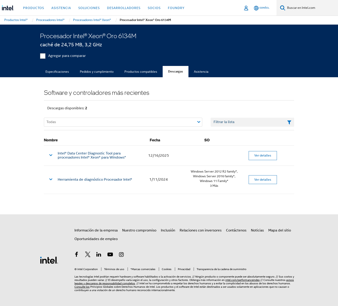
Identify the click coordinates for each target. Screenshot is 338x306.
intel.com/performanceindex (242, 280)
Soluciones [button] (89, 8)
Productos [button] (33, 8)
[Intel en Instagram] (121, 255)
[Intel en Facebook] (76, 255)
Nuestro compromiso (139, 230)
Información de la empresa (96, 230)
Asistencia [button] (61, 8)
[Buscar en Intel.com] (311, 8)
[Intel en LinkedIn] (99, 255)
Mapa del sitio (279, 230)
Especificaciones (57, 72)
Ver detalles (262, 155)
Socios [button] (154, 8)
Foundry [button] (176, 8)
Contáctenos (236, 230)
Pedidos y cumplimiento (97, 72)
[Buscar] (282, 8)
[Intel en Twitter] (88, 255)
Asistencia (201, 72)
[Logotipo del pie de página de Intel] (49, 260)
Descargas (175, 71)
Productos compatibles (140, 72)
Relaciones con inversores (200, 230)
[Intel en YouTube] (110, 255)
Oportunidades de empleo (96, 239)
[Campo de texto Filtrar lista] (252, 122)
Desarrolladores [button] (123, 8)
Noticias (257, 230)
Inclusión (168, 230)
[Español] (261, 8)
